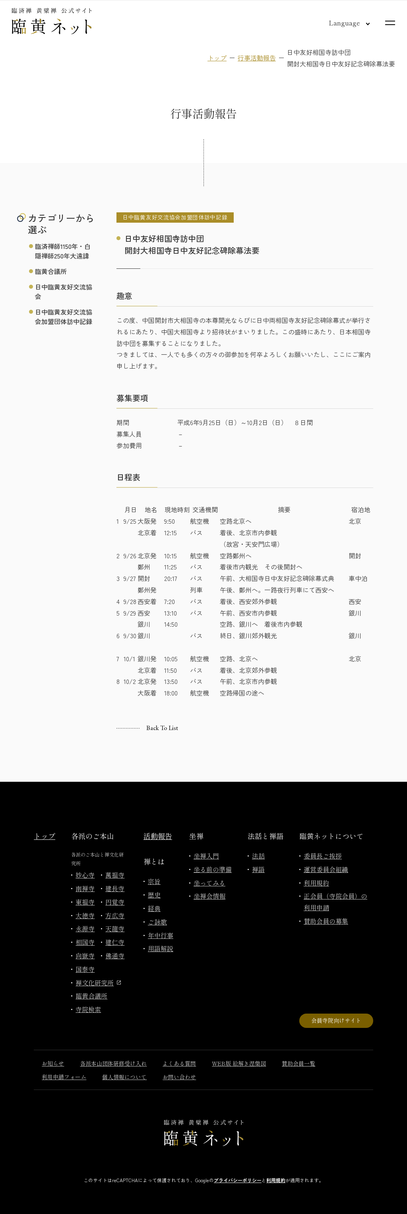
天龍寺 (114, 928)
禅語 (258, 869)
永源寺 (85, 928)
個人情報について (124, 1077)
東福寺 (85, 902)
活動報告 (157, 836)
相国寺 (85, 942)
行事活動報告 (257, 57)
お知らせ (53, 1063)
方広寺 (114, 915)
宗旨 (154, 881)
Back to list (162, 728)
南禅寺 (85, 888)
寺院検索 (88, 1009)
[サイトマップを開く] (390, 23)
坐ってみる (209, 883)
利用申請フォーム (64, 1077)
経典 (154, 908)
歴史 (154, 894)
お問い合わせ (179, 1077)
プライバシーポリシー (238, 1180)
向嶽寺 (85, 955)
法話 (258, 855)
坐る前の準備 (213, 869)
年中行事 (160, 935)
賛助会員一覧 (298, 1063)
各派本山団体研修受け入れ (113, 1063)
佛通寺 (114, 955)
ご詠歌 (157, 922)
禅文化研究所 (98, 982)
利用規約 (316, 883)
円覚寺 (114, 902)
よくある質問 (179, 1063)
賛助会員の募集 (326, 921)
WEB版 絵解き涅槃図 (239, 1063)
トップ (217, 57)
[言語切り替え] (343, 23)
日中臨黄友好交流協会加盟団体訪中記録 (63, 316)
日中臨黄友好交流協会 (63, 291)
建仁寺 (114, 942)
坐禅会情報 (209, 896)
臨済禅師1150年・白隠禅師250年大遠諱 (63, 250)
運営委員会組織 (326, 869)
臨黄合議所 (51, 271)
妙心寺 (85, 875)
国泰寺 (85, 969)
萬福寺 (114, 875)
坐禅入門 (206, 855)
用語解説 (160, 948)
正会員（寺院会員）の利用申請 (335, 901)
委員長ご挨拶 (323, 855)
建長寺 (114, 888)
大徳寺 (85, 915)
